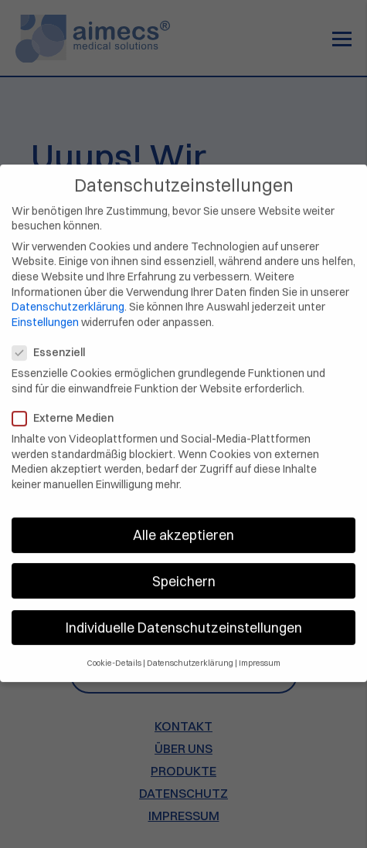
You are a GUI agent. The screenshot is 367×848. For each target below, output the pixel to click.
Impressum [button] (259, 654)
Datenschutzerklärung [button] (190, 654)
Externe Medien (68, 408)
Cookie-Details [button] (114, 654)
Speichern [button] (184, 571)
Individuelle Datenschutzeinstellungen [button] (184, 617)
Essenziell (53, 343)
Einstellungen (45, 312)
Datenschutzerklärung (68, 297)
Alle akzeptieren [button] (183, 525)
